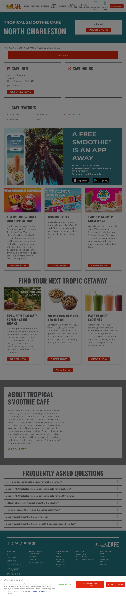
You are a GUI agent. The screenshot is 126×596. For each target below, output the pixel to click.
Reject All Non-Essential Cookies (90, 584)
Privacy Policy (37, 591)
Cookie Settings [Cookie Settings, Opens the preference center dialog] (64, 584)
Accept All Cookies (115, 584)
